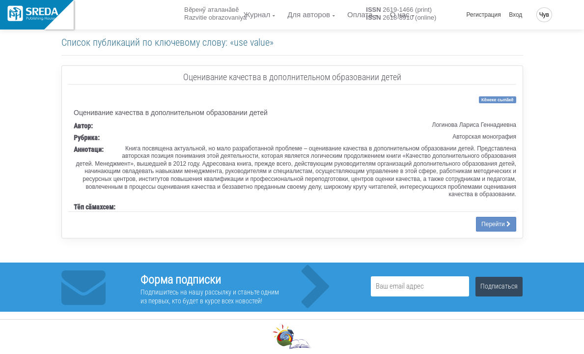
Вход (515, 14)
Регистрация (484, 14)
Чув (544, 14)
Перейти (496, 224)
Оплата (360, 14)
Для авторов (308, 14)
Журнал (256, 14)
